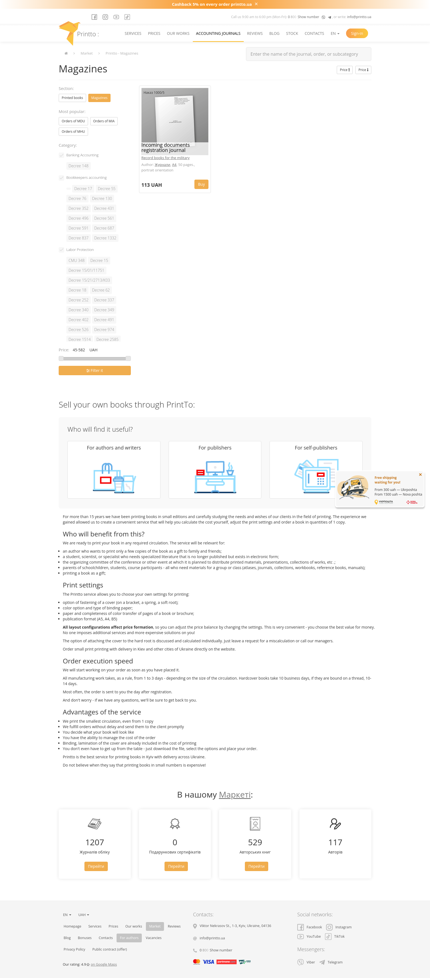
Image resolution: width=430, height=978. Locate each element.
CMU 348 (76, 260)
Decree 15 (99, 260)
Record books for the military (166, 157)
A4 (174, 164)
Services (133, 33)
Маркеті (235, 794)
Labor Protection (80, 249)
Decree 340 (79, 309)
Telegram (331, 962)
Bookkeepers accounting (86, 177)
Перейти (96, 866)
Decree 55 (107, 188)
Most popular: (72, 111)
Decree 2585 (108, 339)
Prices (154, 33)
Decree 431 (104, 208)
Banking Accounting (82, 154)
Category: (68, 145)
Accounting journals (218, 33)
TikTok (335, 936)
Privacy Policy (74, 949)
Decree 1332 (105, 238)
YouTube (309, 936)
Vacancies (154, 937)
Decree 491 (104, 319)
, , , (235, 925)
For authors (129, 937)
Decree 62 (101, 290)
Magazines (99, 97)
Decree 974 (104, 329)
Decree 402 (79, 319)
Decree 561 (104, 218)
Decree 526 (79, 329)
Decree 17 (83, 188)
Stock (292, 33)
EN (335, 33)
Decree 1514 (80, 339)
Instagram (339, 927)
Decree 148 (79, 165)
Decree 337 (104, 300)
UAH (83, 914)
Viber (306, 962)
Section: (66, 88)
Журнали (162, 164)
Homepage (72, 926)
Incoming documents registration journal (166, 148)
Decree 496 (79, 218)
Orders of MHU (73, 131)
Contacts (314, 33)
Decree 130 (102, 198)
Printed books (72, 97)
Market (87, 53)
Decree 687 (104, 228)
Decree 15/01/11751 (86, 270)
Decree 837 (79, 238)
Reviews (255, 33)
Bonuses (85, 937)
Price (345, 69)
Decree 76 (77, 198)
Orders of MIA (104, 121)
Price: (64, 349)
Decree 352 (79, 208)
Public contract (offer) (109, 949)
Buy (201, 184)
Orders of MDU (73, 121)
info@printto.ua (359, 17)
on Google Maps (104, 964)
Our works (178, 33)
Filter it (94, 370)
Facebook (309, 927)
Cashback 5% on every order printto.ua (212, 4)
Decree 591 (79, 228)
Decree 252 (79, 300)
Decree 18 (77, 290)
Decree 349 (104, 309)
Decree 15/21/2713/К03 (89, 280)
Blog (274, 33)
